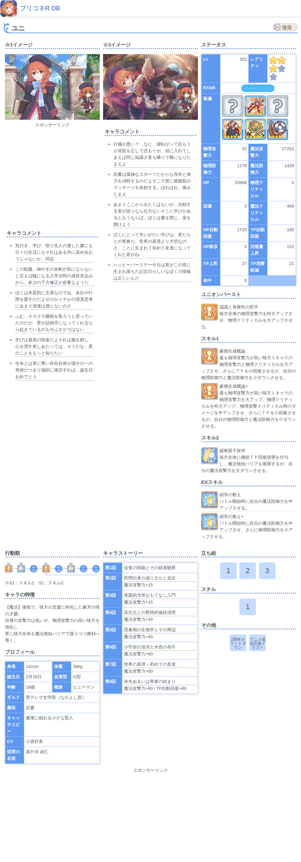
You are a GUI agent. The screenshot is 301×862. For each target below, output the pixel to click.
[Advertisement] (60, 174)
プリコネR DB (40, 8)
